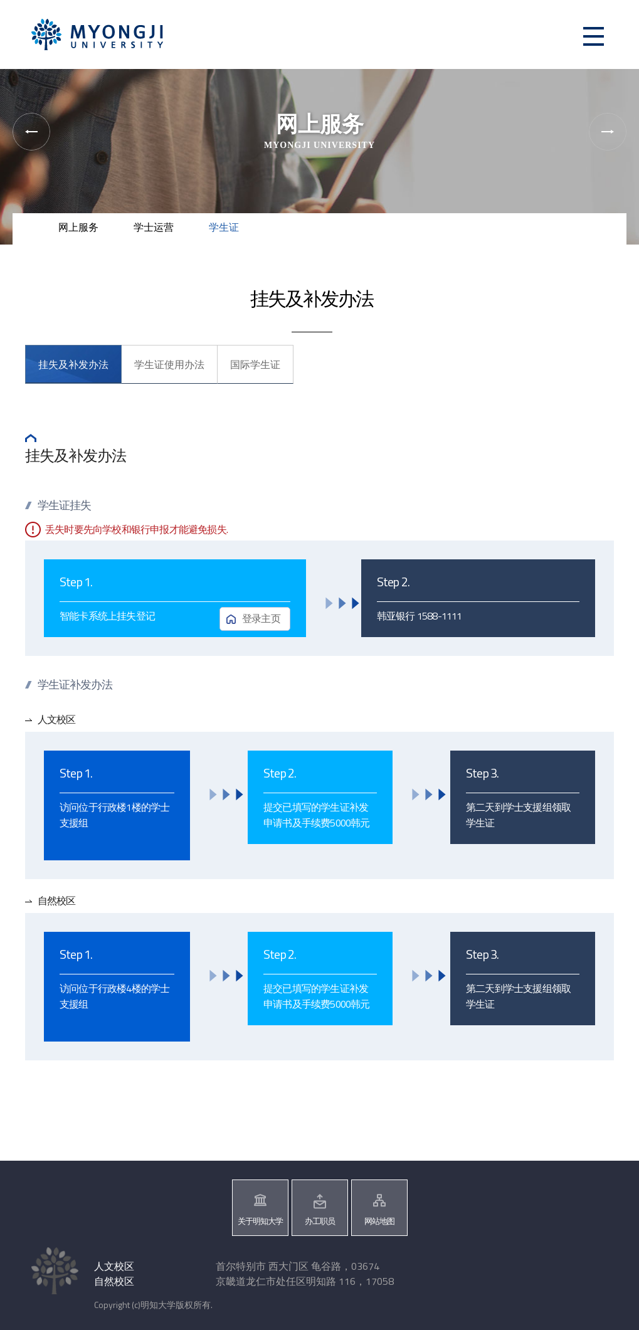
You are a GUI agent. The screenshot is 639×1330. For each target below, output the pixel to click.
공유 (570, 222)
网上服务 (78, 227)
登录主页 (261, 618)
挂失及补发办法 (73, 364)
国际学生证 (255, 364)
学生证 (223, 227)
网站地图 (379, 1221)
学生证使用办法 (169, 364)
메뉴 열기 (593, 36)
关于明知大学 (260, 1221)
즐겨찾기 (610, 222)
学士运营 (153, 227)
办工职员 (320, 1221)
